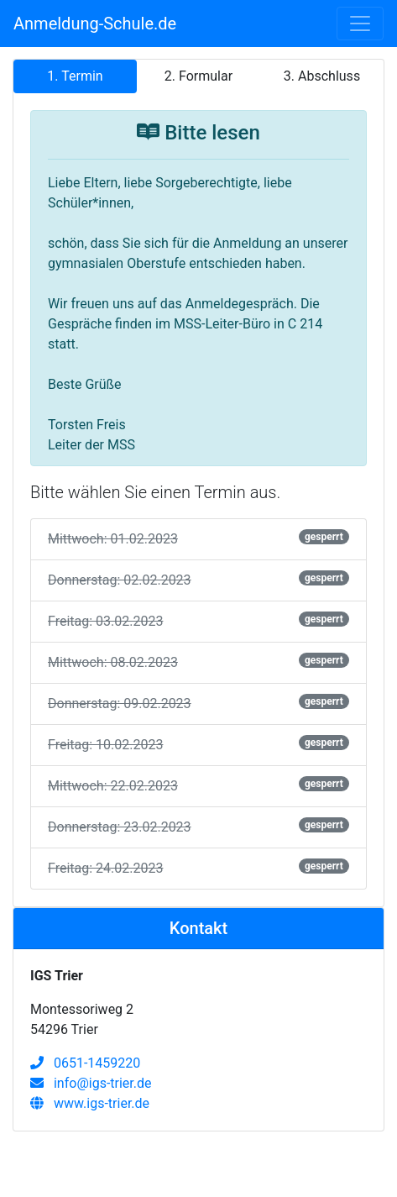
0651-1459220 (85, 1063)
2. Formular (198, 76)
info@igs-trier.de (91, 1083)
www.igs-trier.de (89, 1103)
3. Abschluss (322, 76)
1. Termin (74, 76)
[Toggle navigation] (360, 23)
